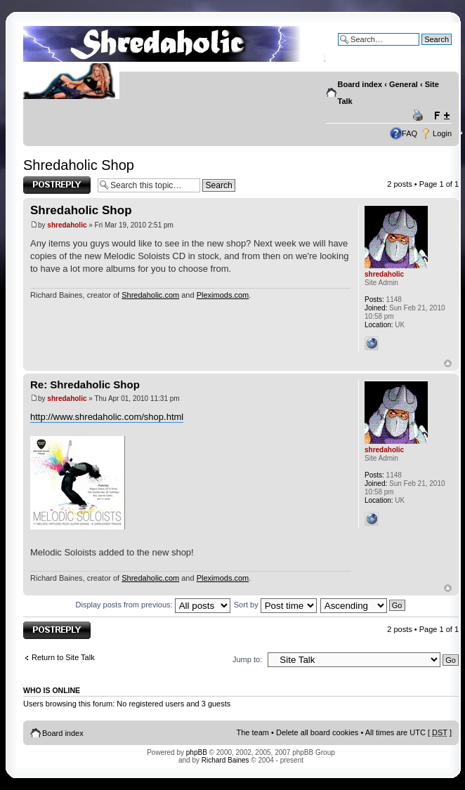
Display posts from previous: (153, 604)
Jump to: (247, 659)
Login (442, 133)
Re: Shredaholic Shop (85, 384)
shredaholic (66, 225)
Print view (420, 116)
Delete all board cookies (317, 732)
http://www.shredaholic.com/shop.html (106, 417)
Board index (360, 84)
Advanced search (422, 50)
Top (448, 363)
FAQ (409, 133)
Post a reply (57, 185)
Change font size (441, 116)
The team (253, 732)
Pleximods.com (223, 295)
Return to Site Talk (63, 657)
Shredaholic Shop (78, 165)
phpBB (196, 752)
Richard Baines (225, 760)
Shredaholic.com (150, 295)
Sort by (275, 604)
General (403, 84)
